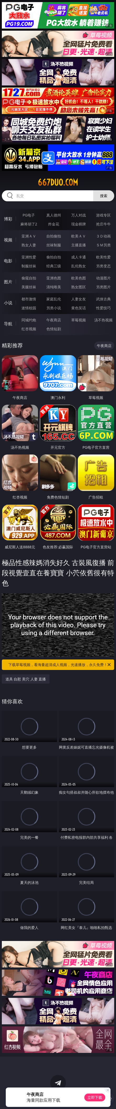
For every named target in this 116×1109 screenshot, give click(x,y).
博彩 (8, 219)
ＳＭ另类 (103, 244)
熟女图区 (78, 286)
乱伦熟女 (78, 265)
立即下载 (94, 1097)
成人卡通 (78, 257)
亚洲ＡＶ (28, 236)
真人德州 (53, 215)
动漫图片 (103, 277)
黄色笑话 (78, 307)
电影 (8, 261)
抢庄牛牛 (103, 223)
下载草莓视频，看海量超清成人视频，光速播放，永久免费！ (60, 665)
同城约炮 (28, 319)
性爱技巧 (103, 307)
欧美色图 (78, 277)
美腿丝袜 (28, 286)
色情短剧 (53, 328)
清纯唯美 (53, 286)
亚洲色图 (53, 277)
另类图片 (103, 286)
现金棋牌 (78, 223)
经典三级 (53, 265)
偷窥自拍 (28, 277)
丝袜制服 (53, 244)
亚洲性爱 (28, 257)
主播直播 (78, 244)
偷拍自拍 (53, 257)
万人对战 (78, 215)
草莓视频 (78, 319)
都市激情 (28, 298)
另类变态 (103, 265)
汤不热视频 (103, 319)
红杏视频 (28, 328)
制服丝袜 (28, 265)
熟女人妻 (28, 244)
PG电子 (29, 215)
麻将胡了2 (28, 223)
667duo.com (58, 182)
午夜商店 (53, 319)
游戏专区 (103, 215)
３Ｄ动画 (103, 236)
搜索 (103, 195)
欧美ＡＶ (78, 236)
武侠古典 (103, 298)
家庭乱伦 (53, 298)
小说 (8, 303)
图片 (8, 282)
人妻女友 (78, 298)
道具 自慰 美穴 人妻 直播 (25, 679)
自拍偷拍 (53, 236)
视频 (8, 240)
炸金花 (53, 223)
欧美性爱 (103, 257)
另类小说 (53, 307)
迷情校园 (28, 307)
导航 (8, 324)
